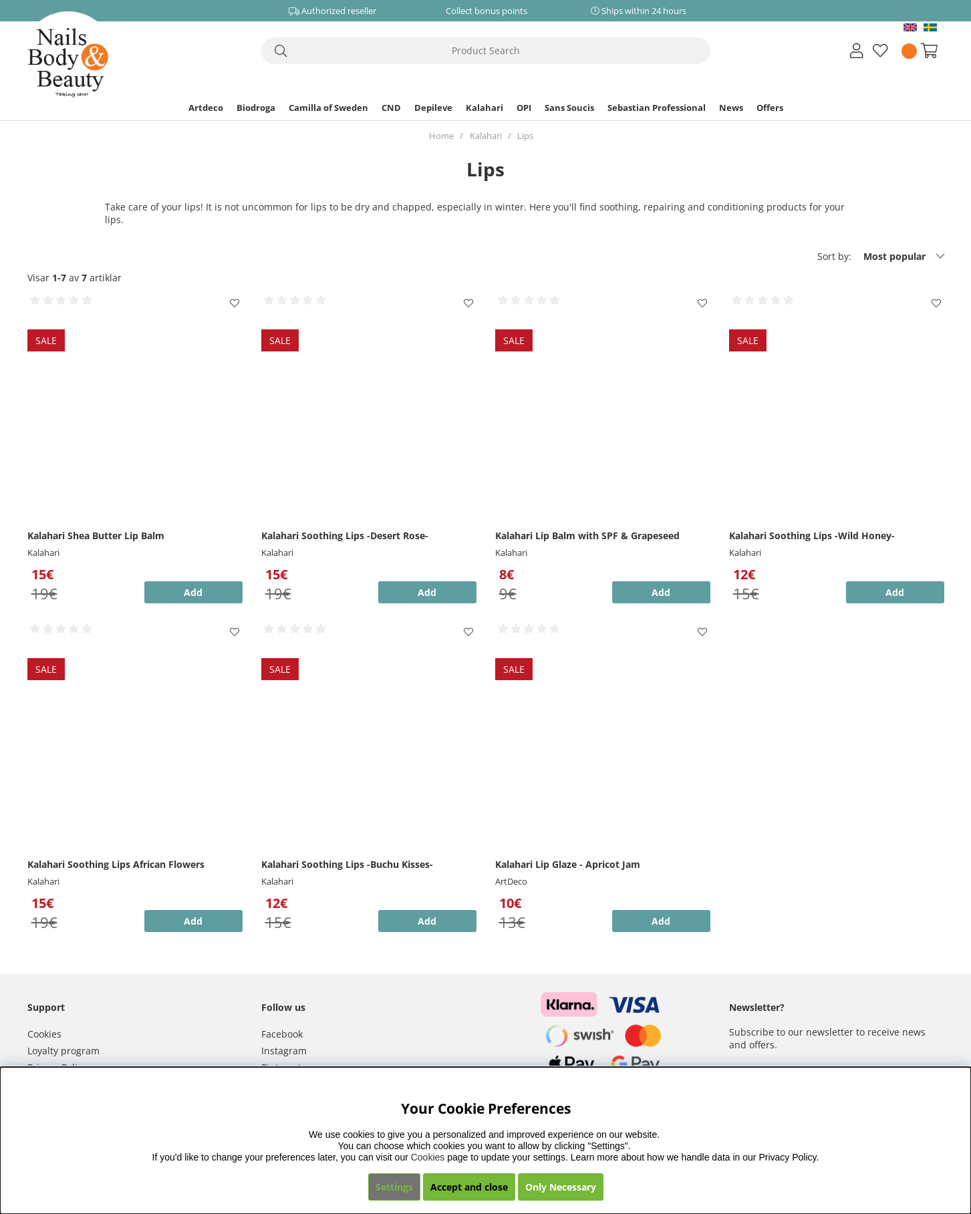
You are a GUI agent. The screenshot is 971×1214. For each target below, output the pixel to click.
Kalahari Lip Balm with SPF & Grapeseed (587, 535)
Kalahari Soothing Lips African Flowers (115, 864)
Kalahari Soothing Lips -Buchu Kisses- (347, 864)
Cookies (44, 1034)
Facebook (282, 1034)
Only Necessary (560, 1187)
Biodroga (256, 108)
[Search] (485, 50)
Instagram (284, 1050)
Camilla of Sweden (328, 108)
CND (391, 108)
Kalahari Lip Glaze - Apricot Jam (567, 864)
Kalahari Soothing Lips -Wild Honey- (812, 535)
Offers (769, 108)
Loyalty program (63, 1050)
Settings (394, 1187)
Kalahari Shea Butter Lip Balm (95, 535)
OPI (524, 108)
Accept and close (469, 1187)
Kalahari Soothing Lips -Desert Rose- (344, 535)
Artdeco (205, 108)
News (731, 108)
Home (441, 136)
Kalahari (484, 108)
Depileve (433, 108)
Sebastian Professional (656, 108)
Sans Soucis (569, 108)
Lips (525, 136)
